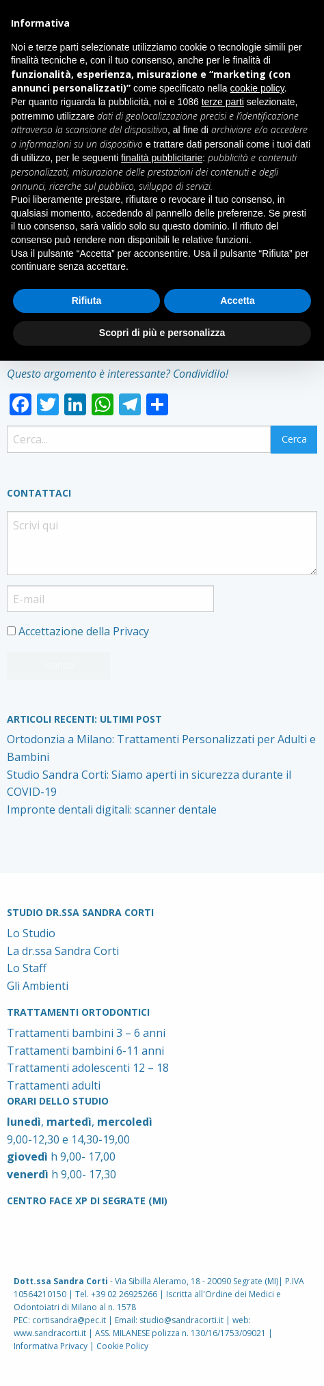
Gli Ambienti (37, 985)
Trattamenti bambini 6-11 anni (85, 1050)
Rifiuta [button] (87, 300)
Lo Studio (31, 933)
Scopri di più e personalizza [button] (162, 332)
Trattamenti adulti (53, 1085)
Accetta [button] (237, 300)
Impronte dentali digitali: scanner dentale (112, 809)
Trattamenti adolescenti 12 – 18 (88, 1067)
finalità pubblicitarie (161, 157)
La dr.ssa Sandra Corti (63, 950)
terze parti (223, 101)
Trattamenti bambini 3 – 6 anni (86, 1032)
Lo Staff (26, 967)
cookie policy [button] (257, 88)
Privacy (131, 631)
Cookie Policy (122, 1346)
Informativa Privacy (50, 1346)
